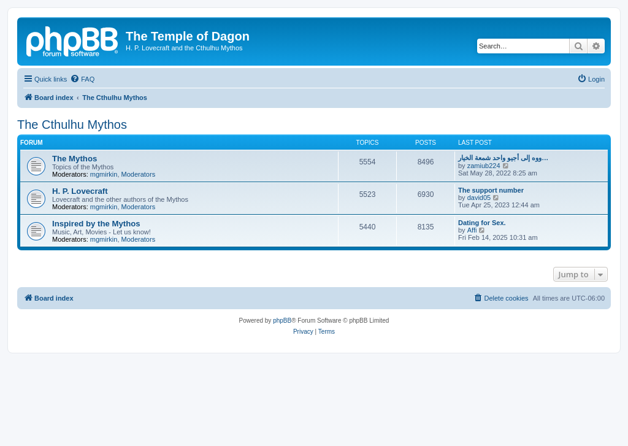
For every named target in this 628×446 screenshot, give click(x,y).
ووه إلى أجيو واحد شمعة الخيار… (503, 157)
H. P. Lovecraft (80, 191)
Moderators (138, 174)
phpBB (282, 320)
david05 (479, 197)
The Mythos (74, 158)
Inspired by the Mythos (96, 223)
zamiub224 (483, 165)
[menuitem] (82, 79)
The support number (491, 190)
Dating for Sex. (482, 222)
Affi (472, 230)
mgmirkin (104, 174)
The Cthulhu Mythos (72, 124)
